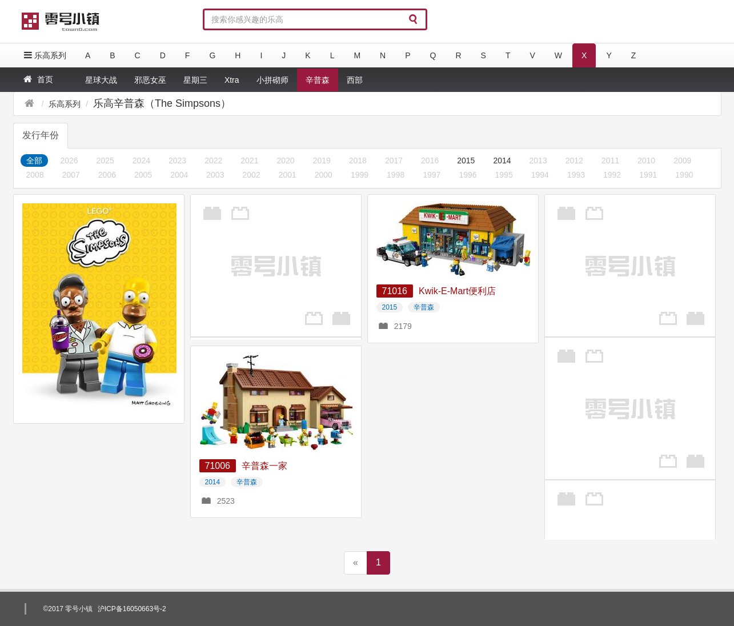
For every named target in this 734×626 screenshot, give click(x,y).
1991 (648, 174)
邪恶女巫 (150, 80)
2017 (394, 160)
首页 (37, 79)
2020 (285, 160)
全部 (34, 160)
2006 (107, 174)
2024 (141, 160)
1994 (540, 174)
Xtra (231, 80)
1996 (467, 174)
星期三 (195, 80)
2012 (574, 160)
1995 (504, 174)
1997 (431, 174)
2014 (502, 160)
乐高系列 (44, 55)
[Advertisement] (276, 265)
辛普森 (318, 80)
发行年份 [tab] (40, 135)
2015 (466, 160)
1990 (684, 174)
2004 (179, 174)
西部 (355, 80)
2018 (358, 160)
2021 (249, 160)
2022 (213, 160)
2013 (538, 160)
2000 (323, 174)
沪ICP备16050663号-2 (132, 609)
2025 (105, 160)
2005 (143, 174)
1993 (576, 174)
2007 (71, 174)
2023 (177, 160)
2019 (322, 160)
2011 (610, 160)
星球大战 (101, 80)
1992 (612, 174)
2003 (215, 174)
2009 (682, 160)
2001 (287, 174)
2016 (430, 160)
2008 (35, 174)
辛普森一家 (264, 466)
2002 (251, 174)
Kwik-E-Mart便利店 (457, 291)
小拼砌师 (272, 80)
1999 (359, 174)
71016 (395, 291)
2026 (69, 160)
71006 (218, 466)
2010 (646, 160)
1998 (395, 174)
